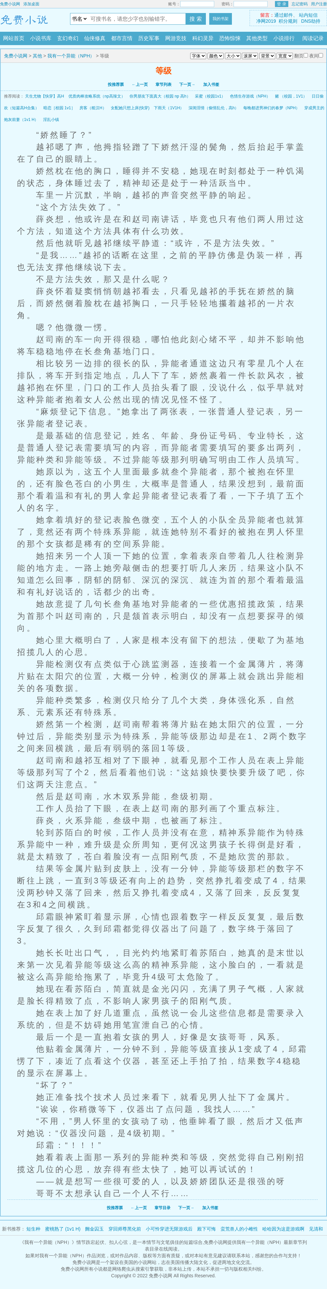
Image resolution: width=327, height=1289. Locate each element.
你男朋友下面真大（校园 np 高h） (160, 96)
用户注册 (319, 4)
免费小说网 (10, 4)
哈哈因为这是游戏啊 (283, 1229)
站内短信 (308, 15)
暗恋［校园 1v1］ (59, 108)
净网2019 (266, 21)
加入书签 (211, 84)
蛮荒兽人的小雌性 (239, 1229)
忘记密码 (300, 4)
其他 (37, 55)
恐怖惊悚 (230, 38)
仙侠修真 (94, 38)
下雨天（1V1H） (169, 108)
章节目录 (162, 1207)
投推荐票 (116, 84)
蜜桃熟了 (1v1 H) (62, 1229)
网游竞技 (176, 38)
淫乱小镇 (51, 119)
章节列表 (163, 84)
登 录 (281, 4)
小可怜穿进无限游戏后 (169, 1229)
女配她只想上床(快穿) (130, 108)
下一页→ (187, 84)
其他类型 (257, 38)
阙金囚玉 (94, 1229)
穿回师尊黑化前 (124, 1229)
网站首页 (13, 38)
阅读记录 (313, 38)
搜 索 (196, 19)
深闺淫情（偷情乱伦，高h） (214, 108)
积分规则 (288, 21)
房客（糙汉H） (92, 108)
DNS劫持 (311, 21)
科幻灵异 (203, 38)
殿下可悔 (206, 1229)
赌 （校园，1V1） (291, 96)
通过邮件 (283, 15)
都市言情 (121, 38)
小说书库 (40, 38)
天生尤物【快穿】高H (44, 96)
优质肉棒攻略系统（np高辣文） (96, 96)
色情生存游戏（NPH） (250, 96)
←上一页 (140, 84)
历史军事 (148, 38)
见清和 (316, 1229)
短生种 (33, 1229)
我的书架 (221, 18)
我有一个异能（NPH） (71, 55)
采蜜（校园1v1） (210, 96)
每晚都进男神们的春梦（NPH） (271, 108)
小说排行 (284, 38)
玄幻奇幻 (67, 38)
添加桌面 (31, 4)
